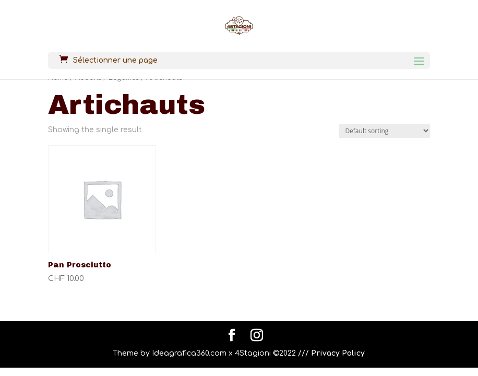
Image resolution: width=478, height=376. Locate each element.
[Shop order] (384, 131)
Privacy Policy (338, 353)
